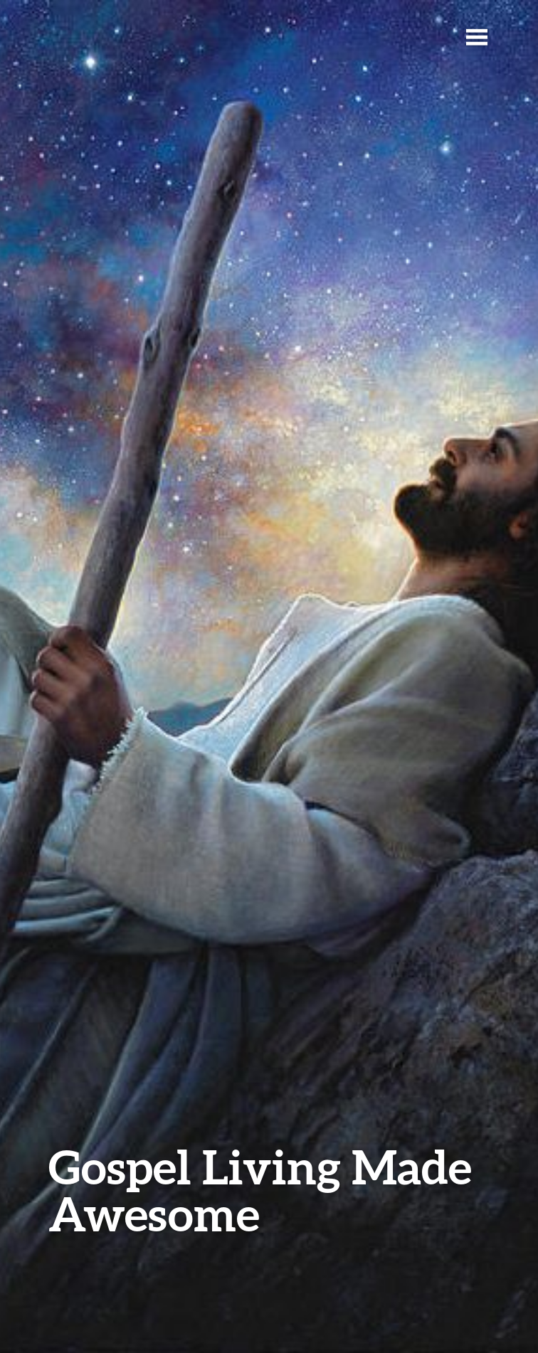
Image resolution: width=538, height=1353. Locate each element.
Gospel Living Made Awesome (260, 1189)
